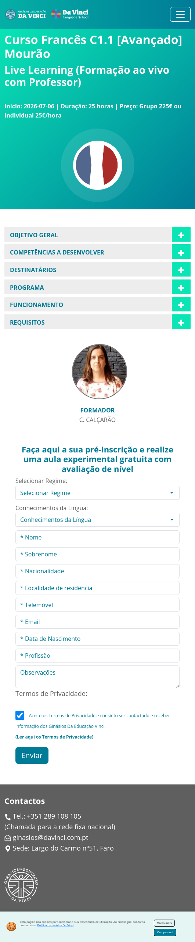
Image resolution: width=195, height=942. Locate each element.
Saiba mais (164, 923)
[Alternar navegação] (180, 14)
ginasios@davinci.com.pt (51, 837)
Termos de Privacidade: (51, 693)
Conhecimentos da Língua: (51, 508)
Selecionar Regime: (41, 481)
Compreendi (165, 932)
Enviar (32, 755)
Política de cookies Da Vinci (55, 925)
